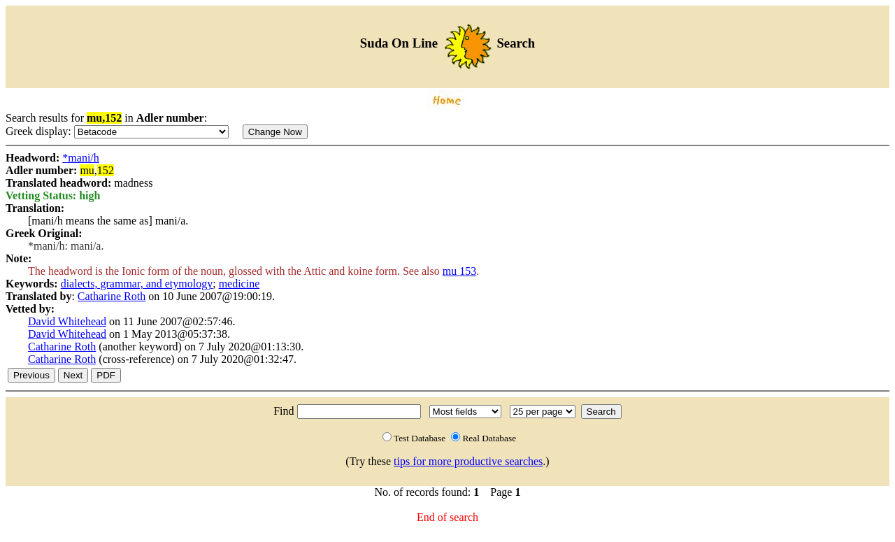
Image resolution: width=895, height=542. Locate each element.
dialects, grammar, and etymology (137, 284)
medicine (239, 284)
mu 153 (459, 271)
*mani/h (80, 158)
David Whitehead (67, 321)
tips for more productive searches (468, 461)
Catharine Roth (111, 296)
